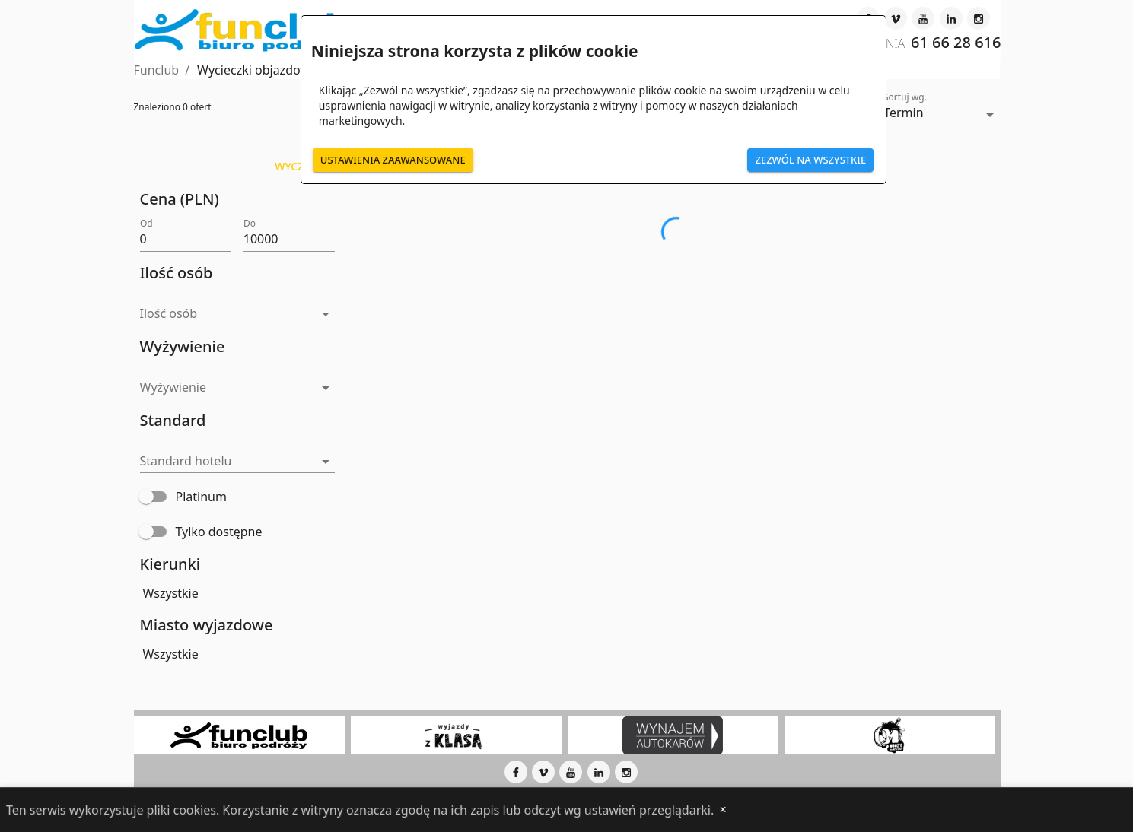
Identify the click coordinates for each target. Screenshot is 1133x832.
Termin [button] (903, 112)
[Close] (723, 810)
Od (146, 222)
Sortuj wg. (905, 97)
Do (249, 222)
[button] (238, 314)
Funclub (157, 70)
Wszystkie (171, 593)
